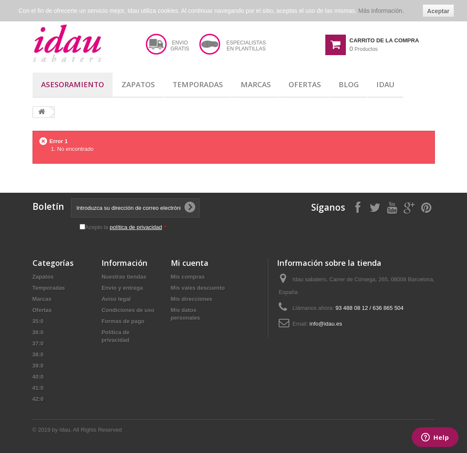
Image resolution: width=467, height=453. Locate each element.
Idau (385, 84)
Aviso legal (116, 299)
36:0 (38, 332)
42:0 (38, 399)
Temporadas (198, 84)
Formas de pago (122, 321)
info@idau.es (325, 324)
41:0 (38, 388)
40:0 (38, 377)
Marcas (256, 84)
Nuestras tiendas (123, 277)
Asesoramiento (72, 84)
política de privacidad (136, 227)
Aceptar (438, 11)
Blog (349, 84)
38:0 (38, 354)
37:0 (38, 343)
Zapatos (138, 84)
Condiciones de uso (128, 310)
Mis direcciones (192, 299)
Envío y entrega (122, 288)
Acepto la (126, 227)
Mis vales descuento (198, 288)
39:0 (38, 365)
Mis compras (188, 277)
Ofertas (305, 84)
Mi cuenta (189, 263)
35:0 (38, 321)
